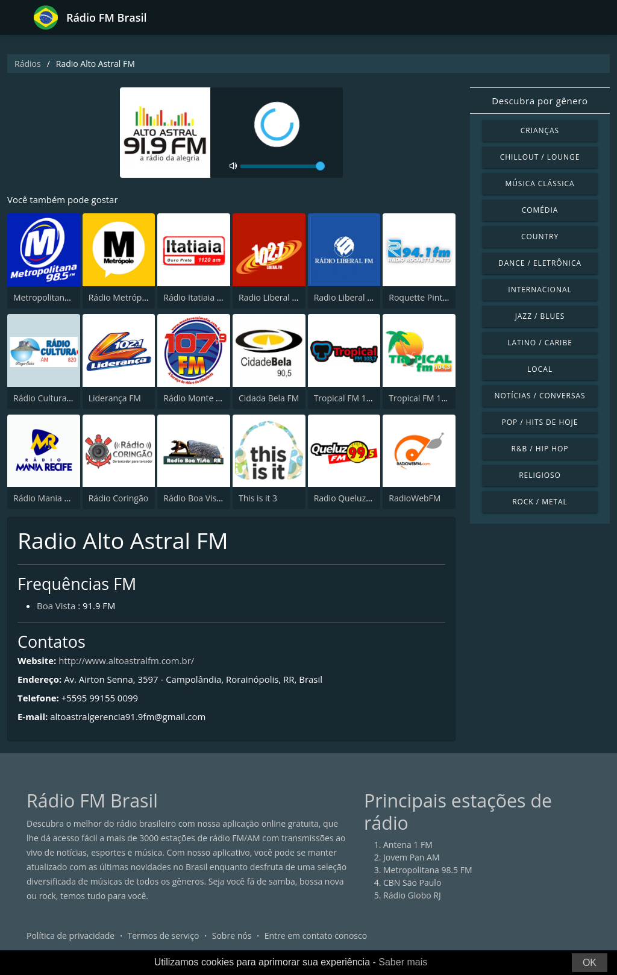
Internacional (539, 289)
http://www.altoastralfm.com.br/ (126, 660)
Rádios (27, 63)
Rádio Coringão (118, 498)
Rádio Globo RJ (412, 895)
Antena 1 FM (408, 844)
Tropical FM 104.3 (423, 398)
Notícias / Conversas (539, 395)
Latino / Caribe (539, 342)
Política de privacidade (70, 935)
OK (590, 963)
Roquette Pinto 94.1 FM (434, 297)
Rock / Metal (540, 502)
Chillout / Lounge (540, 157)
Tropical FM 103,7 (348, 398)
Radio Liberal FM (271, 297)
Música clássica (539, 183)
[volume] (282, 166)
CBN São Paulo (412, 882)
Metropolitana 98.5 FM (57, 297)
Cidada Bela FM (269, 398)
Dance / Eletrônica (539, 263)
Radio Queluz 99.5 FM (356, 498)
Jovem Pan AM (411, 857)
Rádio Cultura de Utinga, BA (67, 398)
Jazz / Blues (540, 316)
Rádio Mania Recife (50, 498)
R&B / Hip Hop (540, 449)
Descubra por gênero (539, 101)
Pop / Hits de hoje (540, 422)
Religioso (540, 475)
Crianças (540, 130)
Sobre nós (232, 935)
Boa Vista (56, 606)
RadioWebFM (414, 498)
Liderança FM (115, 398)
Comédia (540, 210)
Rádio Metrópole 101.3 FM (140, 297)
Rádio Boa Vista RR (200, 498)
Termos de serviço (163, 935)
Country (540, 236)
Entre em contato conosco (316, 935)
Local (540, 369)
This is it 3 (258, 498)
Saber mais (402, 962)
